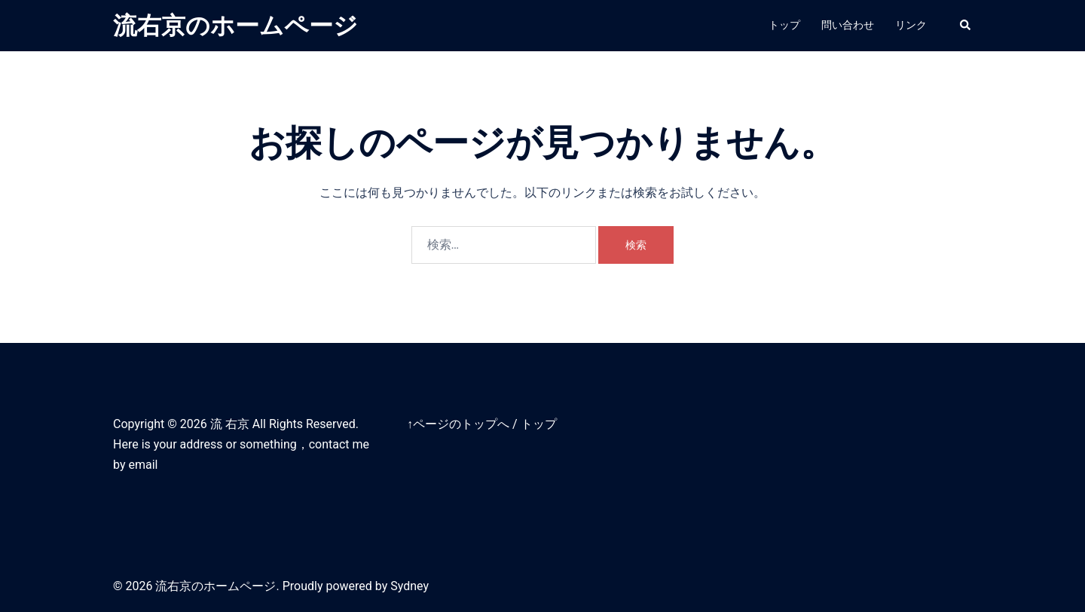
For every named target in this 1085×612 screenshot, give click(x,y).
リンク (911, 25)
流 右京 (229, 424)
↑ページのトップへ (458, 424)
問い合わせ (847, 25)
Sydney (409, 586)
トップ (784, 25)
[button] (966, 26)
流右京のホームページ (235, 25)
